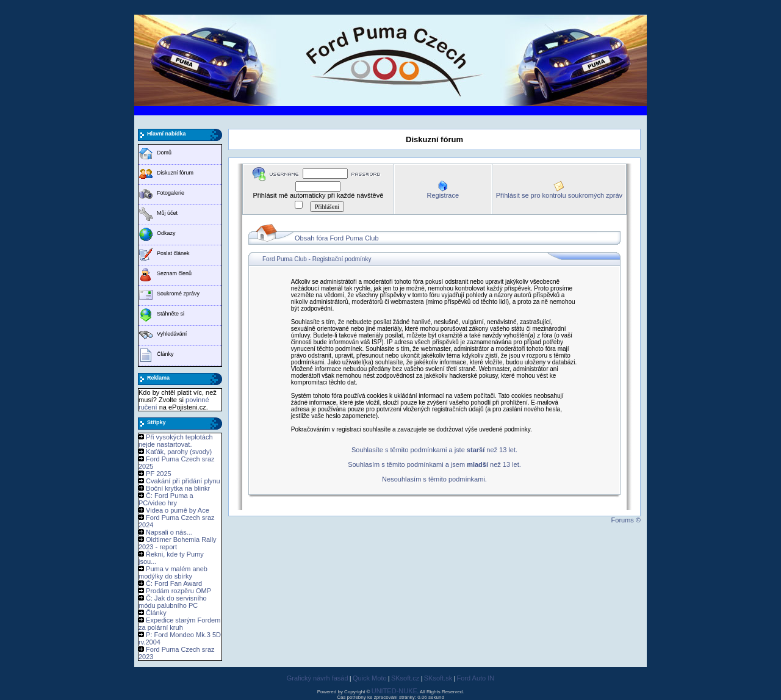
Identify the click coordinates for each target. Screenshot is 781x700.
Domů (164, 153)
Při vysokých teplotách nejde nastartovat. (176, 440)
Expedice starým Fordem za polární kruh (179, 623)
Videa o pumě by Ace (177, 510)
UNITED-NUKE (394, 691)
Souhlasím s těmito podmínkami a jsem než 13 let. (434, 464)
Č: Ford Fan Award (174, 583)
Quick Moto (370, 678)
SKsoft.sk (438, 678)
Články (165, 354)
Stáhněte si (170, 314)
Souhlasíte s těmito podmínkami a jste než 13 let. (434, 449)
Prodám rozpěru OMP (178, 590)
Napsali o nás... (169, 532)
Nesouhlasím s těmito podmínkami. (434, 479)
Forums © (626, 520)
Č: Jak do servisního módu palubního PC (173, 601)
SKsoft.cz (405, 678)
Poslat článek (173, 253)
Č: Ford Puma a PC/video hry (166, 499)
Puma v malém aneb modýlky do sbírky (173, 572)
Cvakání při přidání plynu (183, 481)
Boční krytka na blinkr (178, 488)
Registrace (442, 195)
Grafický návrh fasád (317, 678)
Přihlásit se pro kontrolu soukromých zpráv (559, 195)
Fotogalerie (170, 193)
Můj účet (167, 213)
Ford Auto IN (476, 678)
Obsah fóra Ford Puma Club (337, 238)
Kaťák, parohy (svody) (179, 451)
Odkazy (166, 233)
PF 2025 (158, 473)
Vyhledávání (172, 334)
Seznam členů (174, 273)
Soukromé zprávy (178, 293)
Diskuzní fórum (175, 173)
